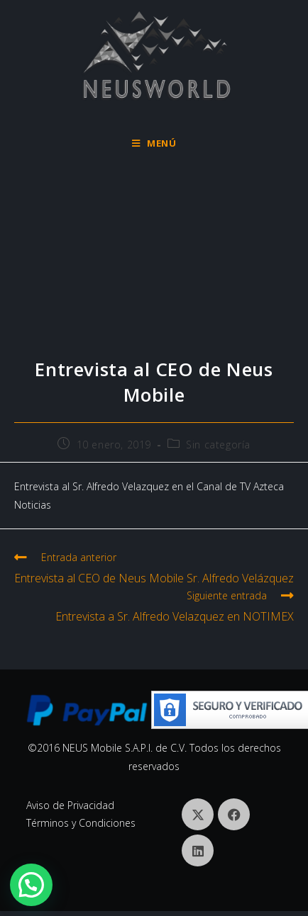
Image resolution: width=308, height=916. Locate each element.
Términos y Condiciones (81, 823)
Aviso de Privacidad (70, 805)
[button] (31, 885)
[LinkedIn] (198, 850)
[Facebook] (234, 814)
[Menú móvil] (154, 143)
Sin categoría (218, 444)
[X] (198, 814)
